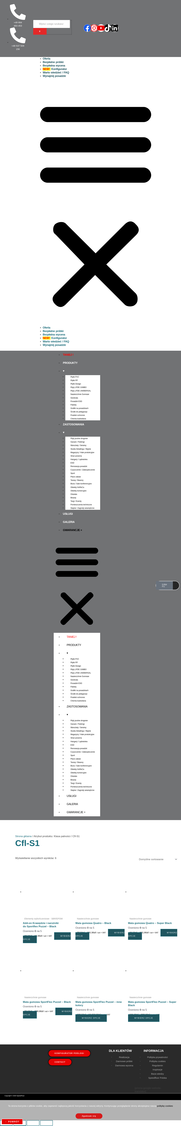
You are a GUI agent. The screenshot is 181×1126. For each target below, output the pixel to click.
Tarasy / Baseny (77, 480)
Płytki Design (76, 384)
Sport (73, 473)
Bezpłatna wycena (54, 65)
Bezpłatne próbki (53, 62)
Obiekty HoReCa (77, 487)
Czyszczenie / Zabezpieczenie (83, 470)
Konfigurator (55, 69)
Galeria (69, 521)
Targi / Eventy (76, 501)
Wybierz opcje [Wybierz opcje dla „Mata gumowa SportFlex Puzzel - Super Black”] (143, 1018)
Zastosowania (73, 424)
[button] (95, 204)
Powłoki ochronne (78, 415)
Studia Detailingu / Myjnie (81, 449)
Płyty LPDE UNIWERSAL (81, 391)
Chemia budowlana (78, 419)
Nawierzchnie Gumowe (80, 394)
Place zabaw (76, 477)
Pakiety (73, 405)
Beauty (73, 498)
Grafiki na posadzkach (80, 408)
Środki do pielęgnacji (79, 412)
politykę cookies (165, 1106)
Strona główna (23, 836)
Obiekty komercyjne (78, 491)
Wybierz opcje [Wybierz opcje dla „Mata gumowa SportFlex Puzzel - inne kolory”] (91, 1018)
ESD (72, 463)
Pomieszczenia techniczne (81, 505)
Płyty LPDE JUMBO (79, 387)
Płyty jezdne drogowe (79, 438)
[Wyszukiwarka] (51, 24)
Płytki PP (74, 380)
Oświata (74, 494)
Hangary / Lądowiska (79, 459)
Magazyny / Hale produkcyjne (82, 452)
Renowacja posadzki (79, 466)
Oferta (46, 58)
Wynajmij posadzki (54, 75)
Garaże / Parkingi (78, 442)
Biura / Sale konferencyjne (81, 484)
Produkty (70, 362)
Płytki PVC (75, 377)
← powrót (12, 1121)
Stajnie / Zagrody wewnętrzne (82, 508)
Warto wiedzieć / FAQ (56, 72)
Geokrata (74, 398)
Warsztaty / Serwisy (78, 445)
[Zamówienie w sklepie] (157, 859)
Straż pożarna (76, 456)
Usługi (68, 513)
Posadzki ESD (76, 401)
